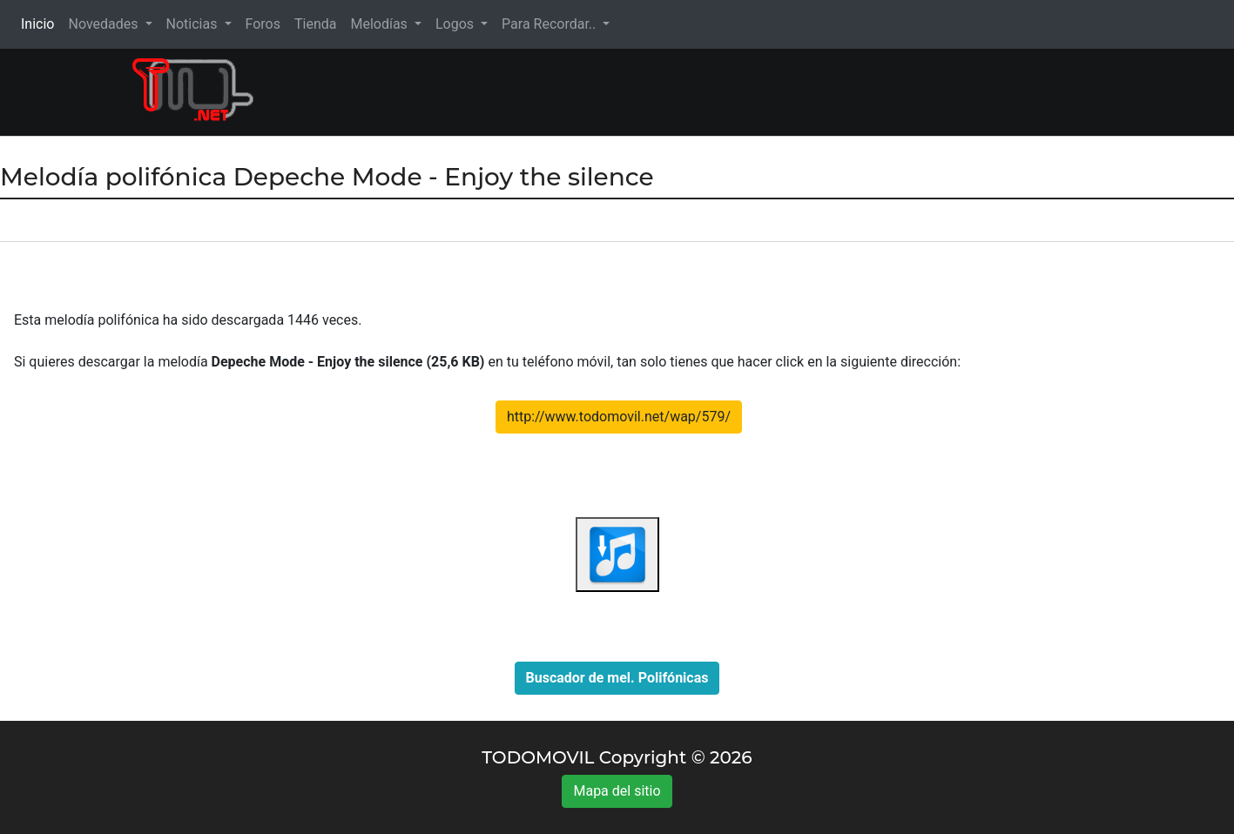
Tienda (315, 24)
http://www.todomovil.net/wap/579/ (619, 416)
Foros (263, 24)
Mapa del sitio (616, 791)
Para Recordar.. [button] (550, 24)
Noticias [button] (193, 24)
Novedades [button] (104, 24)
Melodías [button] (380, 24)
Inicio (41, 23)
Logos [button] (456, 24)
